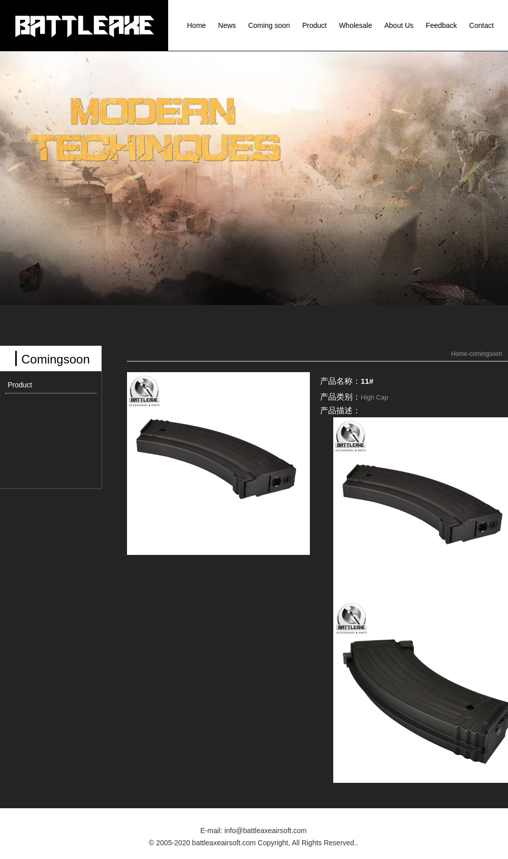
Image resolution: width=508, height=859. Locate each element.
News (227, 25)
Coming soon (269, 25)
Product (314, 25)
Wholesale (355, 25)
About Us (399, 25)
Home (196, 25)
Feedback (441, 25)
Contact (481, 25)
